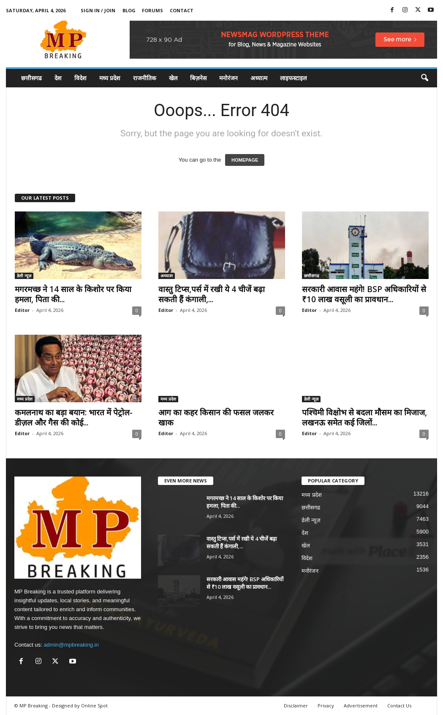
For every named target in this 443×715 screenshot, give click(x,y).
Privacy (326, 705)
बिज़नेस (198, 78)
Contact (181, 10)
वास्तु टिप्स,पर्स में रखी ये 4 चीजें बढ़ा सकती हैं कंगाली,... (211, 294)
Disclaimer (296, 705)
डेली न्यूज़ (24, 276)
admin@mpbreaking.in (70, 645)
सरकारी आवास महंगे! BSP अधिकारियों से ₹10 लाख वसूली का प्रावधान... (364, 294)
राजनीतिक (144, 78)
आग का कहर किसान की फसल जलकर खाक (216, 417)
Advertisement (361, 705)
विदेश (80, 78)
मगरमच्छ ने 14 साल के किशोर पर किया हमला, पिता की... (73, 294)
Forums (152, 10)
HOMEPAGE (244, 159)
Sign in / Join (98, 10)
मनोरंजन (228, 78)
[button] (424, 78)
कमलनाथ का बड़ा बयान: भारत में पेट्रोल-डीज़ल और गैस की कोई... (74, 417)
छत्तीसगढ (31, 78)
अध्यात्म (258, 78)
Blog (129, 10)
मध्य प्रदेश (109, 78)
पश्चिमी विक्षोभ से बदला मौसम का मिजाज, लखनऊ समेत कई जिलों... (364, 417)
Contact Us (399, 705)
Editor (22, 310)
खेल (173, 78)
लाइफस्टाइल (293, 78)
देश (58, 78)
